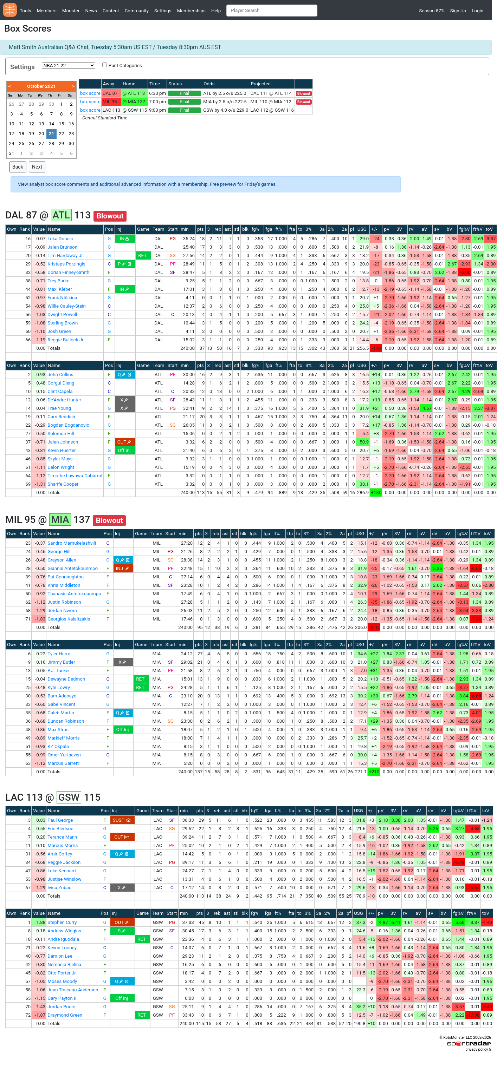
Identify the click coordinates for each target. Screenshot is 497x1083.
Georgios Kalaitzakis (68, 619)
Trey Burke (58, 280)
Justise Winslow (64, 879)
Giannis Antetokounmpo (72, 568)
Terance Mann (62, 837)
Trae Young (59, 408)
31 (11, 153)
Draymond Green (64, 1015)
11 (21, 123)
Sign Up (458, 10)
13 (41, 123)
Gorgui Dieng (60, 383)
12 (31, 123)
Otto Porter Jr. (62, 973)
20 (41, 133)
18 (21, 133)
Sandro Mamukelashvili (71, 543)
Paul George (60, 820)
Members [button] (47, 10)
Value (39, 229)
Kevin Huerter (61, 450)
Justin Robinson (64, 602)
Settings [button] (163, 10)
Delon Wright (60, 467)
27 (21, 104)
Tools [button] (25, 10)
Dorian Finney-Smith (68, 272)
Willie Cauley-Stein (66, 306)
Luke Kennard (61, 870)
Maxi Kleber (59, 289)
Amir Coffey (59, 853)
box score (90, 93)
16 (71, 123)
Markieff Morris (63, 738)
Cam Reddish (61, 416)
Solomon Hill (60, 433)
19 (31, 133)
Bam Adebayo (61, 695)
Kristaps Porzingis (66, 264)
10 (11, 123)
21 (51, 133)
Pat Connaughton (65, 576)
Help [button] (216, 10)
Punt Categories (125, 65)
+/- (374, 229)
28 (31, 104)
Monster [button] (70, 10)
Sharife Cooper (62, 484)
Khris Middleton (63, 585)
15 (61, 123)
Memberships (191, 10)
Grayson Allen (61, 560)
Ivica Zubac (59, 887)
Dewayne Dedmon (66, 679)
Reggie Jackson (63, 862)
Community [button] (137, 10)
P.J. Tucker (58, 670)
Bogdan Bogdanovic (68, 425)
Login (477, 10)
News (91, 10)
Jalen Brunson (62, 247)
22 (61, 133)
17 (11, 133)
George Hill (58, 551)
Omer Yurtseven (64, 754)
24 (11, 143)
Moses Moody (62, 981)
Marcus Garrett (63, 763)
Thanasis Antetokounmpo (74, 593)
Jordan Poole (61, 1006)
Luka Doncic (60, 238)
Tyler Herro (58, 653)
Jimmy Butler (61, 662)
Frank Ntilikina (62, 297)
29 (41, 104)
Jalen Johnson (62, 442)
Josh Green (59, 331)
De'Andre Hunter (64, 399)
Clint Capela (59, 391)
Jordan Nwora (62, 610)
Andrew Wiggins (64, 930)
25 (21, 143)
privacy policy (476, 1049)
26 (11, 104)
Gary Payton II (61, 998)
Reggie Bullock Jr (65, 339)
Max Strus (58, 729)
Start (173, 229)
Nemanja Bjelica (64, 964)
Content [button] (111, 10)
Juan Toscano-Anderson (72, 989)
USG (362, 229)
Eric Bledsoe (60, 828)
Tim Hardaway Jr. (65, 255)
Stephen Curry (62, 922)
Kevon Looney (62, 947)
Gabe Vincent (61, 704)
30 (51, 104)
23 (71, 133)
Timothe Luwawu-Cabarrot (75, 475)
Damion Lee (59, 956)
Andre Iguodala (63, 939)
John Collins (60, 374)
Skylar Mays (59, 458)
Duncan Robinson (65, 721)
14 (51, 123)
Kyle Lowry (58, 687)
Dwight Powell (62, 314)
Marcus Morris (62, 845)
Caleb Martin (60, 712)
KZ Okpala (58, 746)
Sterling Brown (62, 323)
